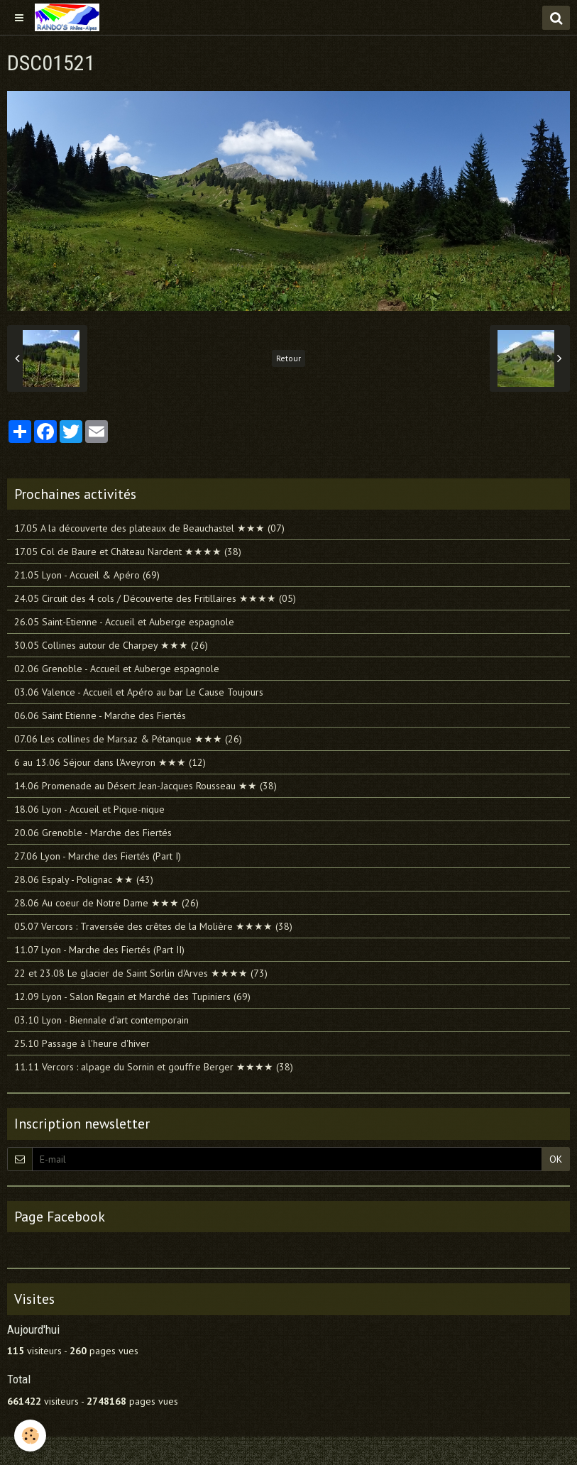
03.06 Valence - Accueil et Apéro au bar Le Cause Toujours (138, 692)
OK (555, 1159)
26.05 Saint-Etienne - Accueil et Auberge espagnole (124, 621)
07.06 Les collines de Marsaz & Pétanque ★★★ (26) (128, 738)
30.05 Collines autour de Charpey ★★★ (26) (111, 645)
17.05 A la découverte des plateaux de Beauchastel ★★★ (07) (149, 528)
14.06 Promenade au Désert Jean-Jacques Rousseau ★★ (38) (145, 785)
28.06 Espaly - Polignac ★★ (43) (83, 879)
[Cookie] (30, 1436)
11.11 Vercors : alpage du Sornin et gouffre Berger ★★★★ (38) (153, 1066)
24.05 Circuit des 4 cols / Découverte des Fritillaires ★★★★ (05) (155, 598)
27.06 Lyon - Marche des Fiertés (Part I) (97, 856)
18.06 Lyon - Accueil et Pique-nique (89, 809)
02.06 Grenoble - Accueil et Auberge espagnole (116, 668)
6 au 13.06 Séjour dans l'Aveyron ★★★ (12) (110, 762)
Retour (288, 358)
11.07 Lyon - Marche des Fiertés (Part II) (99, 949)
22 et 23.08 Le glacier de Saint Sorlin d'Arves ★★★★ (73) (141, 973)
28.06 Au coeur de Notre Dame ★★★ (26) (106, 902)
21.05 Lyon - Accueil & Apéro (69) (87, 575)
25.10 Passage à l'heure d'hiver (82, 1043)
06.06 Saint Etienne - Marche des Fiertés (100, 715)
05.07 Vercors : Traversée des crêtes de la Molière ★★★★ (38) (153, 926)
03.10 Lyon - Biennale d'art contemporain (101, 1020)
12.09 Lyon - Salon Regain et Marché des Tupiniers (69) (132, 996)
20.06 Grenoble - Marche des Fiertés (93, 832)
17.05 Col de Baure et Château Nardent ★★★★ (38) (127, 551)
